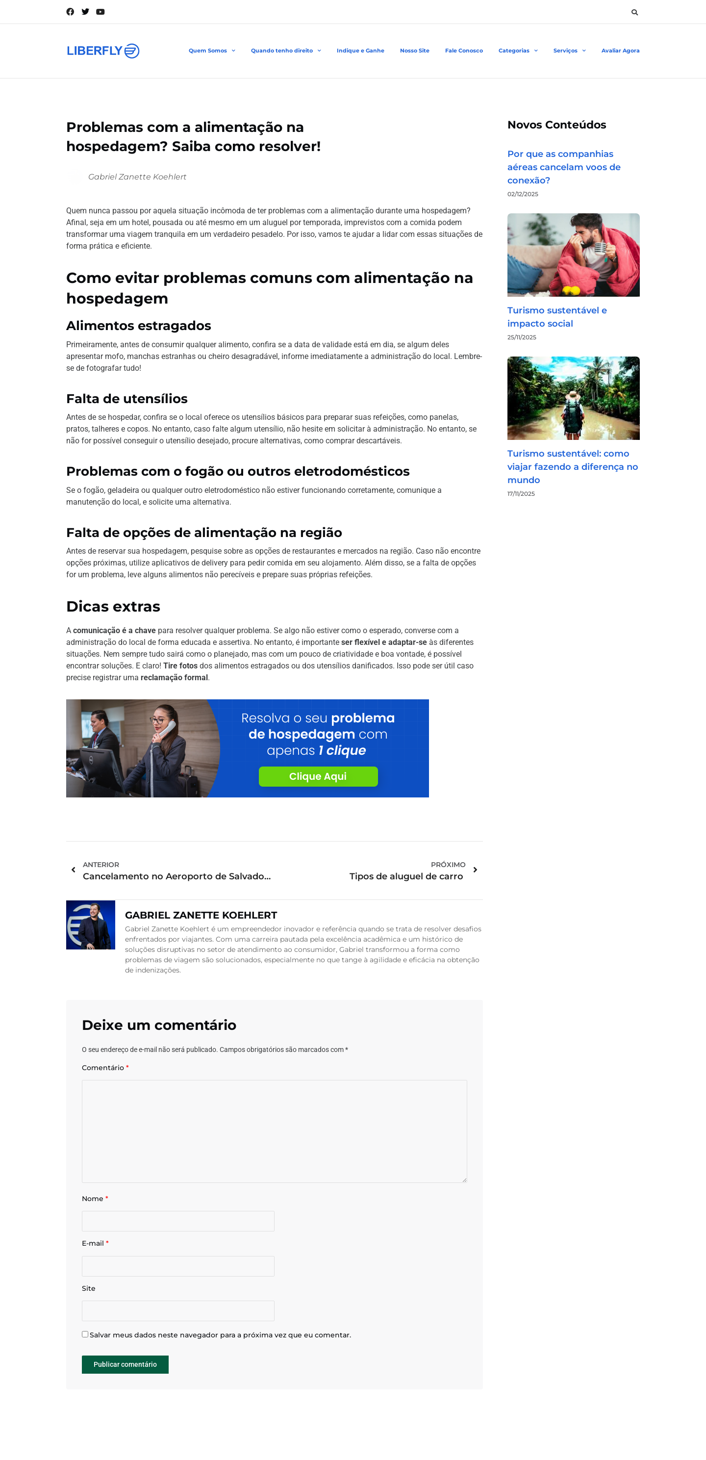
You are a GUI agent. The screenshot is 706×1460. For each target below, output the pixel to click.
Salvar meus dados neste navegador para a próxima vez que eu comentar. (220, 1335)
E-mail (95, 1243)
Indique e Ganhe (360, 50)
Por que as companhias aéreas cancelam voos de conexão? (564, 167)
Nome (95, 1199)
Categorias (518, 51)
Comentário (105, 1068)
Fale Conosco (464, 50)
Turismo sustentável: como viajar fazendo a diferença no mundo (572, 467)
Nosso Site (414, 50)
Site (89, 1288)
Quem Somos (212, 51)
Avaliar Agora (621, 50)
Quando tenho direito (286, 51)
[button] (634, 12)
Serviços (570, 51)
